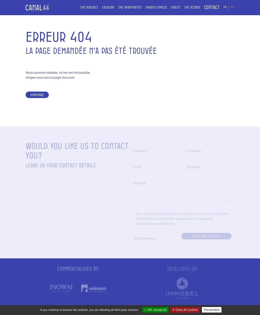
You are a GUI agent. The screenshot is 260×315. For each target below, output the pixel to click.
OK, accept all (155, 309)
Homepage (37, 95)
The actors (187, 7)
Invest (170, 7)
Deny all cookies (185, 309)
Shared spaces (151, 7)
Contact (209, 7)
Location (103, 7)
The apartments (125, 7)
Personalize (212, 309)
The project (84, 7)
